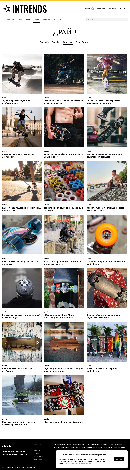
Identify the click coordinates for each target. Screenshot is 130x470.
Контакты (113, 9)
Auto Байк (44, 42)
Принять (119, 459)
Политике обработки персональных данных (78, 463)
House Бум (57, 19)
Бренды (28, 19)
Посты (89, 8)
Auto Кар (56, 42)
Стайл (20, 19)
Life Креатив (46, 19)
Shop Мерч (101, 9)
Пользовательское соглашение (14, 451)
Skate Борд (68, 42)
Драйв (37, 19)
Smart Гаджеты (83, 42)
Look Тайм (10, 19)
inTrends (24, 8)
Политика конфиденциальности (14, 454)
